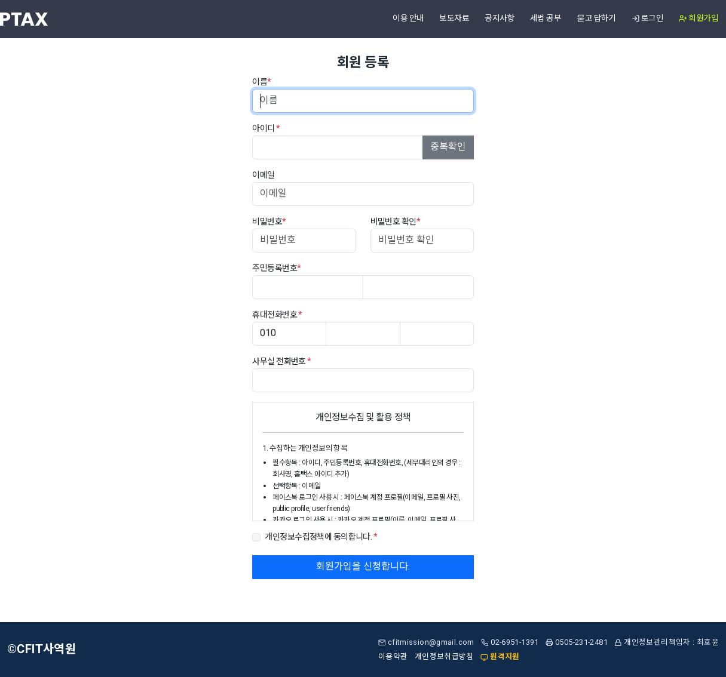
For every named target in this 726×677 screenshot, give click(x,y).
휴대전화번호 (277, 315)
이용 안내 (408, 18)
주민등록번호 (276, 268)
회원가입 (698, 18)
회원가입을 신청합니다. (363, 566)
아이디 (266, 128)
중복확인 (448, 147)
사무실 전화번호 (281, 361)
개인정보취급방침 (444, 656)
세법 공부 (545, 18)
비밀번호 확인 (395, 222)
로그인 (647, 18)
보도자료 (454, 18)
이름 (261, 82)
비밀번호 (269, 222)
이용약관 (393, 656)
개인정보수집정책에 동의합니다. (321, 537)
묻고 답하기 (596, 18)
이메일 (263, 175)
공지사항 (499, 18)
